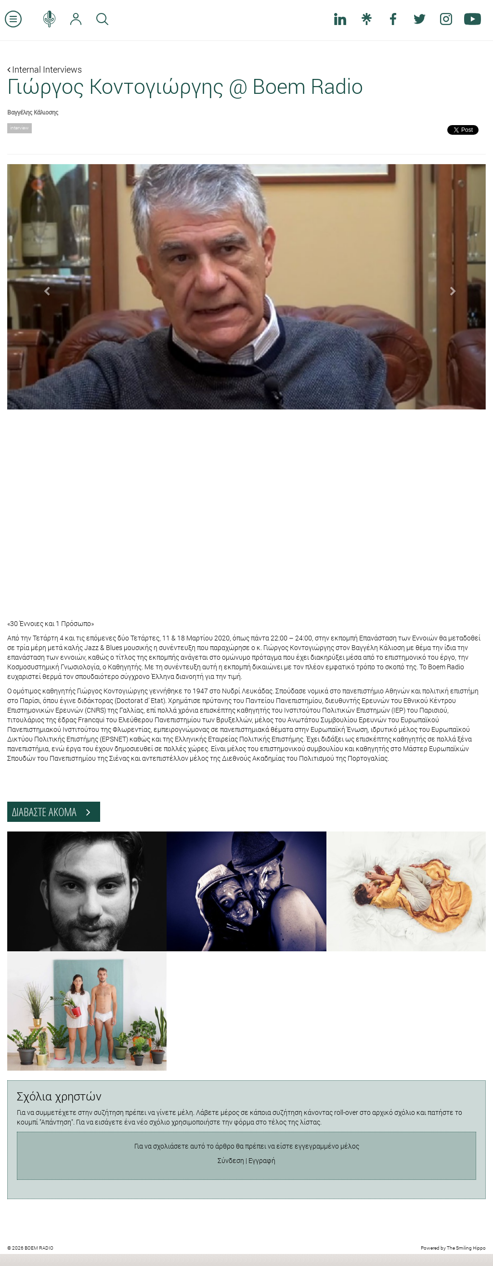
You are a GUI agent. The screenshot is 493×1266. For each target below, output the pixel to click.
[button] (43, 286)
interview (19, 128)
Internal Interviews (44, 69)
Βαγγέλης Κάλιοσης (32, 112)
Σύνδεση (231, 1160)
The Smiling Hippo (466, 1248)
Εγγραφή (261, 1160)
